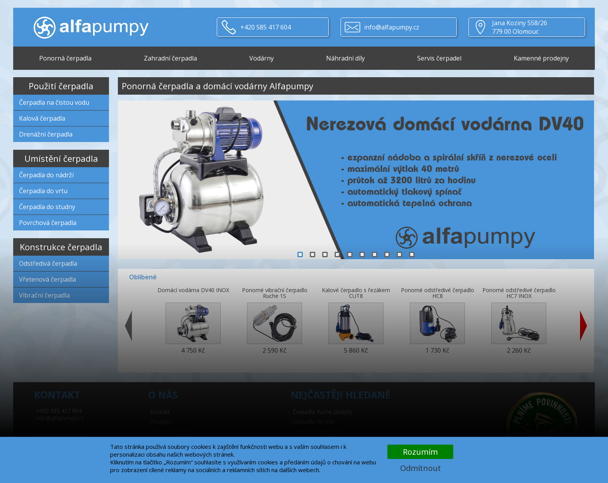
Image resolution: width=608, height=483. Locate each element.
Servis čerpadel (439, 58)
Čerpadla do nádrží (46, 175)
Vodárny (261, 58)
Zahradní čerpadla (170, 58)
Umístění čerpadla (61, 158)
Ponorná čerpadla (65, 58)
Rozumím (420, 452)
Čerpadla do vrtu (43, 191)
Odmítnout (420, 468)
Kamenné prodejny (541, 58)
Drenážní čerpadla (46, 134)
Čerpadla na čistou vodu (54, 102)
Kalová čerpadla (42, 118)
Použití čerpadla (61, 86)
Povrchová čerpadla (47, 222)
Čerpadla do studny (47, 207)
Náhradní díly (345, 58)
